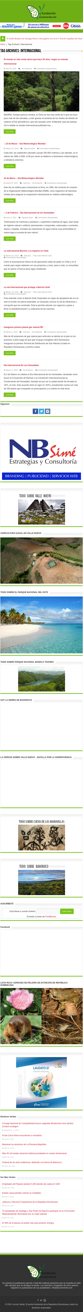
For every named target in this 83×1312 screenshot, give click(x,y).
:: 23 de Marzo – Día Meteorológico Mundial (24, 144)
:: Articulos (26, 183)
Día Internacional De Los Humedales (21, 365)
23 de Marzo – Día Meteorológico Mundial (24, 178)
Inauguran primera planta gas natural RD (23, 327)
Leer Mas (10, 131)
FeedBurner (50, 916)
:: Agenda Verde (29, 148)
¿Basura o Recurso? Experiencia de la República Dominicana (30, 1202)
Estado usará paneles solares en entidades (21, 1193)
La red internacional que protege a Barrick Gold (27, 287)
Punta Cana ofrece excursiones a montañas (22, 1135)
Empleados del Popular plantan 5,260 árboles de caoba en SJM (31, 1184)
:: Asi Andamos (26, 69)
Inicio (2, 44)
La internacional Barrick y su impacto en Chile (26, 251)
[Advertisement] (41, 1245)
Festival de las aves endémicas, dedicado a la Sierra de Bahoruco (32, 1162)
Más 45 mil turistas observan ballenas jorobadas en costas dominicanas (34, 1153)
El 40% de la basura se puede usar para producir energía (28, 1223)
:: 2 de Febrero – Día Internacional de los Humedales (29, 213)
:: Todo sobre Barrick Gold (42, 256)
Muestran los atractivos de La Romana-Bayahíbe (24, 1144)
